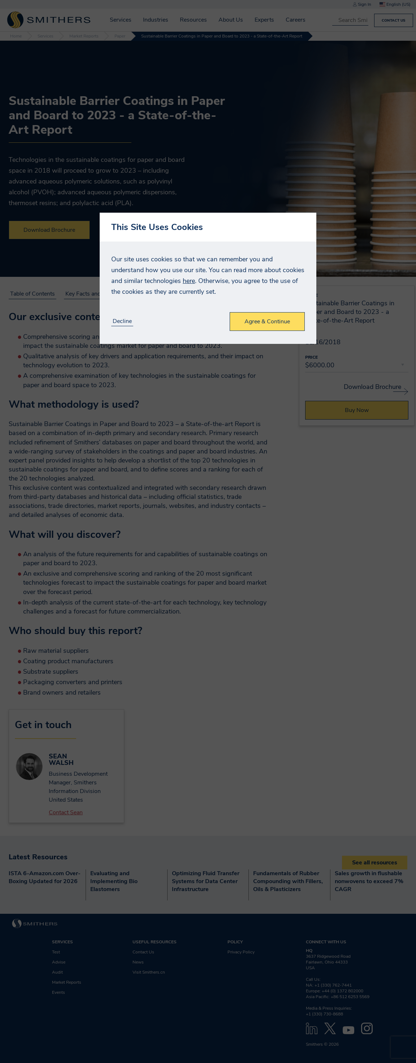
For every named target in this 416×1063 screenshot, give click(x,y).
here (189, 280)
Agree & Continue (267, 321)
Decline (122, 321)
